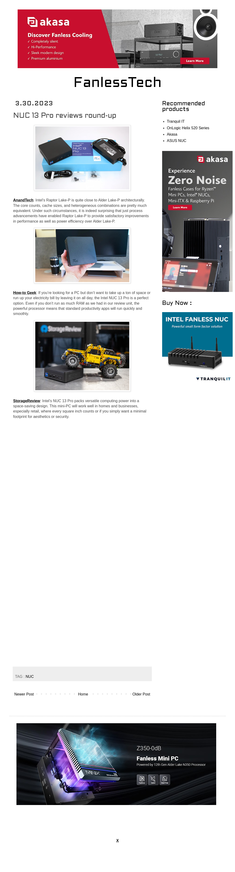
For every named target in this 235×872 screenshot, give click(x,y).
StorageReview (26, 401)
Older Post (141, 694)
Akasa (172, 134)
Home (83, 694)
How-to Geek (24, 293)
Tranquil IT (176, 121)
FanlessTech (118, 83)
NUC (30, 677)
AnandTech (23, 200)
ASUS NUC (176, 141)
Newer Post (24, 694)
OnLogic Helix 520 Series (188, 128)
